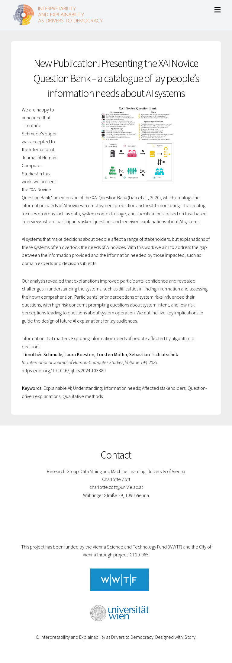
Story (190, 637)
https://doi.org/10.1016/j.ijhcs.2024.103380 (64, 370)
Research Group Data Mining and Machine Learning (96, 471)
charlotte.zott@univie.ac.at (116, 487)
